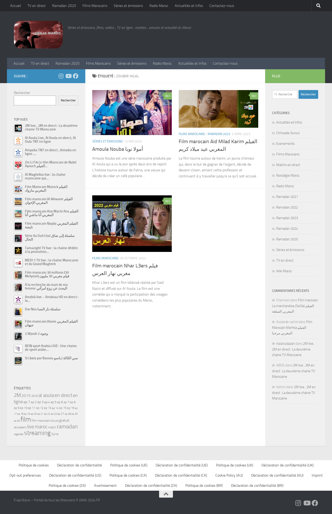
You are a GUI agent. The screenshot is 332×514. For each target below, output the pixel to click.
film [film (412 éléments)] (26, 419)
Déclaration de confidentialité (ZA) (151, 485)
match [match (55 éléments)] (52, 427)
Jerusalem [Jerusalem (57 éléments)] (20, 427)
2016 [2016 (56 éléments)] (34, 396)
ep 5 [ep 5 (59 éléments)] (53, 402)
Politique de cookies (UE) (128, 465)
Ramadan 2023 (219, 134)
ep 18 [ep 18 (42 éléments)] (20, 413)
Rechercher (22, 93)
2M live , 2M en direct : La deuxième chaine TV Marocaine (293, 349)
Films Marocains (95, 5)
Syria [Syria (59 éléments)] (54, 434)
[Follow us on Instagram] (61, 76)
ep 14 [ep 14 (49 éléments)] (55, 408)
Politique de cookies (34, 465)
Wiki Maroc (284, 271)
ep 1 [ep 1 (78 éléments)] (27, 402)
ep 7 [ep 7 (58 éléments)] (66, 402)
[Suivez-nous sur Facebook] (75, 76)
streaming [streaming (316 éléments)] (37, 433)
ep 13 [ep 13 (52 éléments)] (47, 408)
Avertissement (105, 485)
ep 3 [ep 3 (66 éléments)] (40, 402)
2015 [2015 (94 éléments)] (26, 395)
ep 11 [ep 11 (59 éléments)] (32, 408)
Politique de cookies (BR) (204, 485)
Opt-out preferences (25, 475)
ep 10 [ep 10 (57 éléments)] (23, 408)
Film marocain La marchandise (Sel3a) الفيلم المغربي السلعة (295, 306)
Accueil (15, 5)
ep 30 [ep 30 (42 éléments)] (17, 420)
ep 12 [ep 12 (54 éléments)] (39, 408)
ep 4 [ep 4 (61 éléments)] (47, 402)
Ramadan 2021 (287, 197)
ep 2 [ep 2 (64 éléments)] (34, 402)
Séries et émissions (128, 5)
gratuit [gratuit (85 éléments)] (64, 420)
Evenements (285, 144)
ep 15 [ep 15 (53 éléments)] (62, 408)
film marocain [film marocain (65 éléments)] (41, 421)
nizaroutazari (285, 344)
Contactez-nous (221, 5)
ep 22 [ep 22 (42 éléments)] (47, 413)
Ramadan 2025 (64, 5)
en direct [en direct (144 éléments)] (63, 395)
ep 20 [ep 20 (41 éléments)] (34, 413)
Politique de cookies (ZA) (67, 485)
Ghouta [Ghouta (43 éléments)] (55, 420)
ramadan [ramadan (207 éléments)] (67, 426)
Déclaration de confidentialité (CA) (181, 475)
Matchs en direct (288, 165)
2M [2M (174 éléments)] (17, 395)
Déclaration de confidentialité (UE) (182, 465)
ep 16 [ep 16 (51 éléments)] (70, 408)
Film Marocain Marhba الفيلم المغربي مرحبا (292, 327)
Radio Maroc (158, 5)
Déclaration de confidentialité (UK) (287, 465)
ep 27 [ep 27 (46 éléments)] (60, 413)
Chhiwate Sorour (288, 133)
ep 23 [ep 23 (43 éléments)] (54, 413)
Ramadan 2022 (287, 207)
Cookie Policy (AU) (229, 475)
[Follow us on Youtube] (68, 76)
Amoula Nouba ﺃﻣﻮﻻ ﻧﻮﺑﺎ (117, 149)
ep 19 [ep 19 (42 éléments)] (27, 413)
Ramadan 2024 (287, 229)
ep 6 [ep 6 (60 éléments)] (60, 402)
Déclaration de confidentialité (79, 465)
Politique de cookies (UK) (234, 465)
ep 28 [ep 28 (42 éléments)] (68, 413)
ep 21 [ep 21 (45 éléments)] (40, 413)
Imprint (317, 475)
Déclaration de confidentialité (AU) (277, 475)
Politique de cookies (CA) (128, 475)
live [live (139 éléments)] (30, 426)
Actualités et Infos (189, 5)
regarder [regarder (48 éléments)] (19, 434)
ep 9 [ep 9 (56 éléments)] (16, 408)
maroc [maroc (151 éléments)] (41, 426)
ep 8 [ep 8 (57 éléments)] (72, 402)
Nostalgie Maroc (287, 175)
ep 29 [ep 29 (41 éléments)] (74, 413)
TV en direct (36, 5)
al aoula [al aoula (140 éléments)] (46, 395)
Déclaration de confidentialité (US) (75, 475)
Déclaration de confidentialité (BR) (257, 485)
